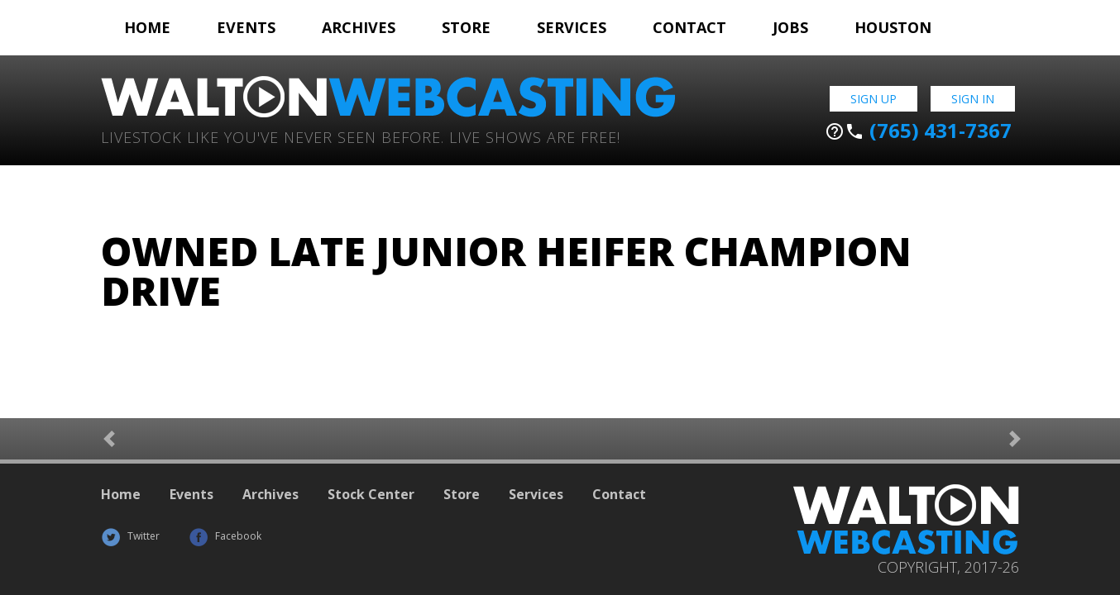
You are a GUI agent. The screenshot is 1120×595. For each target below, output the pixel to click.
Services (571, 27)
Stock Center (371, 494)
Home (147, 27)
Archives (358, 27)
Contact (689, 27)
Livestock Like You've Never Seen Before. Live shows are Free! (360, 136)
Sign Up (873, 99)
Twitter (130, 536)
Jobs (790, 27)
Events (246, 27)
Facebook (225, 536)
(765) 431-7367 (918, 130)
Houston (892, 27)
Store (466, 27)
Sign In (972, 99)
